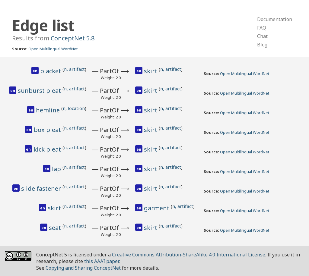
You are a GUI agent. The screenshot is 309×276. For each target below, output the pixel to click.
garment (157, 208)
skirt (151, 71)
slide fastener (41, 188)
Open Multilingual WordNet (53, 49)
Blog (262, 44)
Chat (262, 36)
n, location (74, 108)
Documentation (274, 19)
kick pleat (47, 149)
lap (57, 169)
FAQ (261, 27)
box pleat (48, 130)
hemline (48, 110)
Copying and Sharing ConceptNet (83, 268)
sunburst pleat (40, 90)
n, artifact (74, 69)
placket (51, 71)
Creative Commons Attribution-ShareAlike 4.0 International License (188, 254)
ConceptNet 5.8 (72, 38)
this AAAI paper (101, 261)
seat (55, 228)
